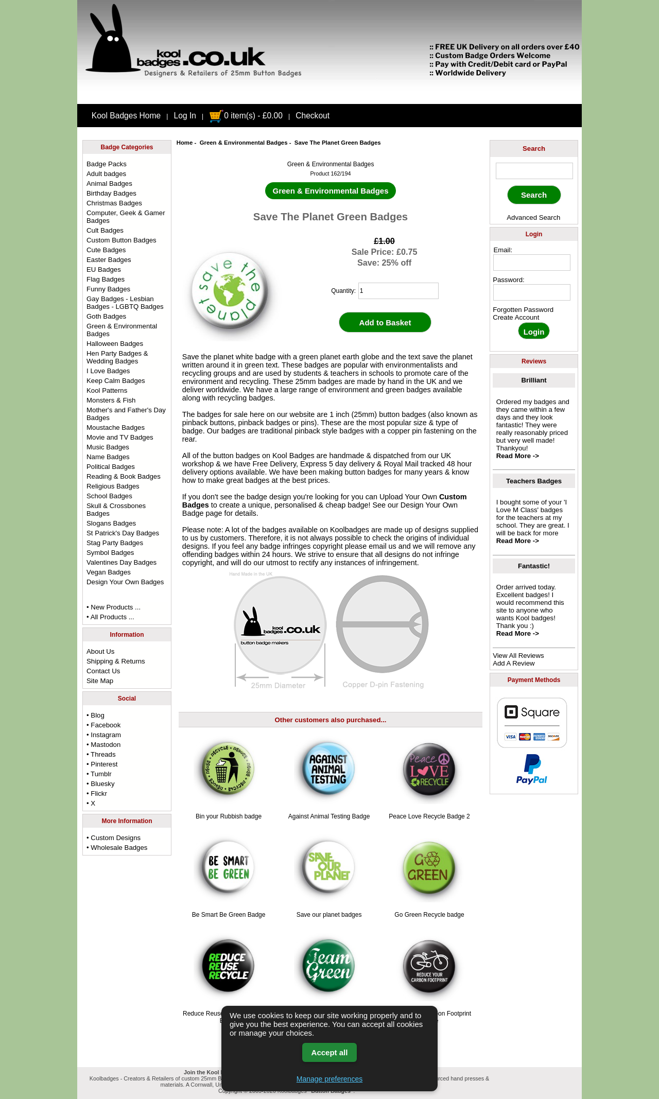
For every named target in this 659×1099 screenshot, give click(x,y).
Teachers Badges (534, 481)
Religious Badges (113, 486)
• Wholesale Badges (116, 847)
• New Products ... (113, 607)
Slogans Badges (111, 523)
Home (185, 142)
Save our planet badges (329, 914)
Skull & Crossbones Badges (116, 509)
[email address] (531, 262)
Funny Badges (108, 289)
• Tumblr (99, 774)
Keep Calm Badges (115, 381)
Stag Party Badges (114, 543)
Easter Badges (108, 260)
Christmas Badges (114, 203)
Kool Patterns (106, 390)
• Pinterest (101, 764)
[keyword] (534, 171)
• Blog (95, 715)
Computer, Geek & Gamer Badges (125, 216)
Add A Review (513, 663)
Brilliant (534, 380)
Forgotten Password (523, 309)
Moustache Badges (115, 427)
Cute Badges (106, 250)
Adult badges (106, 174)
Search (534, 148)
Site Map (99, 681)
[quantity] (398, 291)
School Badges (109, 496)
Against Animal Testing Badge (329, 816)
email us (382, 546)
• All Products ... (110, 617)
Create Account (516, 317)
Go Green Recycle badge (429, 914)
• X (90, 803)
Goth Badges (106, 316)
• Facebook (103, 725)
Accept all (329, 1052)
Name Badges (108, 457)
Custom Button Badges (121, 240)
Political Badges (110, 466)
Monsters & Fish (110, 400)
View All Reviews (518, 655)
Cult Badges (105, 230)
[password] (531, 292)
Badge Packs (106, 164)
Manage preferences (329, 1079)
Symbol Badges (110, 552)
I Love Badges (108, 371)
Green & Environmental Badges (244, 142)
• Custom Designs (113, 838)
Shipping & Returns (115, 661)
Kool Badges (293, 455)
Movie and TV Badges (119, 437)
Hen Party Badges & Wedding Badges (117, 357)
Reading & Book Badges (123, 476)
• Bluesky (100, 784)
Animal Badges (109, 183)
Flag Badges (105, 279)
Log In (185, 115)
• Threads (100, 754)
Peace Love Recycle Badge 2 (429, 816)
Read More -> (517, 456)
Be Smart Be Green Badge (229, 914)
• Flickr (96, 793)
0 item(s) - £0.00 (246, 115)
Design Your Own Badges (125, 582)
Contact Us (103, 671)
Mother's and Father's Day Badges (126, 414)
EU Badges (103, 269)
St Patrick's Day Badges (122, 533)
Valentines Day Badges (121, 562)
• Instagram (103, 735)
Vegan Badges (108, 572)
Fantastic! (534, 566)
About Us (100, 651)
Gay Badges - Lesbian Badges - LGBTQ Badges (125, 302)
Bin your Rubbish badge (229, 816)
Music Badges (107, 447)
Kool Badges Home (126, 115)
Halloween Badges (114, 343)
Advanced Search (533, 217)
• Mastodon (103, 744)
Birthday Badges (111, 193)
